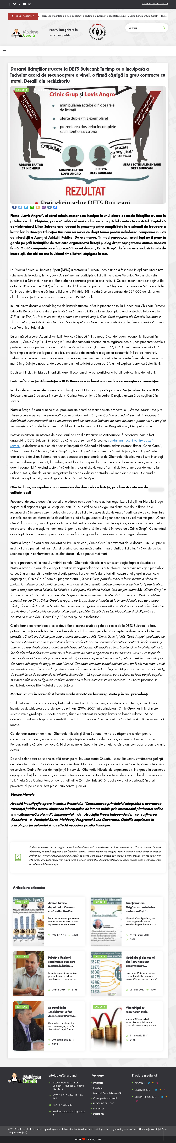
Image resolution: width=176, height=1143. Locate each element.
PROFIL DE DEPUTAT (103, 1103)
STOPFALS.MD (142, 1090)
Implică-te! (98, 1108)
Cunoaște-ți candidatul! (105, 1098)
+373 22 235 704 (63, 1105)
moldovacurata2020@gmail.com (69, 1113)
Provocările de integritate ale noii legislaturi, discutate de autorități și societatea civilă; (86, 16)
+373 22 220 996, (63, 1095)
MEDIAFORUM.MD (145, 1097)
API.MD (139, 1083)
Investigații (98, 1088)
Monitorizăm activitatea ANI (107, 1093)
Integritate (98, 1082)
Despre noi (98, 1113)
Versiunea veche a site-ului (155, 3)
